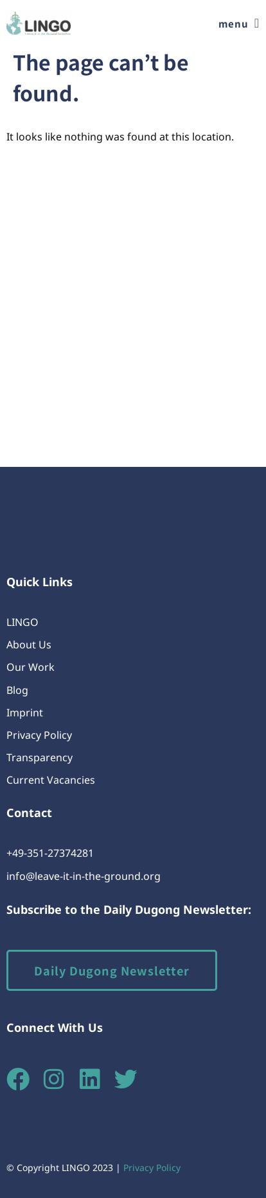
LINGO (22, 622)
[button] (239, 23)
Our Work (30, 667)
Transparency (39, 757)
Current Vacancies (50, 780)
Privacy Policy (39, 735)
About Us (28, 644)
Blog (17, 690)
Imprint (24, 712)
